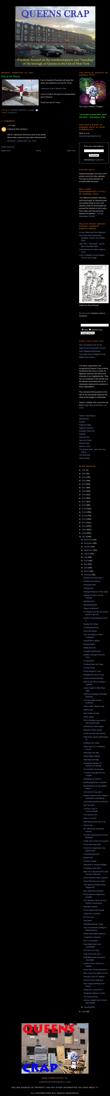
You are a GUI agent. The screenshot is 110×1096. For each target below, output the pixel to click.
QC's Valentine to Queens (93, 891)
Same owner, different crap (93, 706)
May (86, 564)
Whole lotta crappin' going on (94, 934)
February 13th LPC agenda (93, 977)
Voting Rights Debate (91, 756)
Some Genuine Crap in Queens (95, 878)
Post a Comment (7, 147)
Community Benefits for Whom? (95, 802)
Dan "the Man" (89, 805)
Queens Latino (85, 446)
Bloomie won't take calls (92, 578)
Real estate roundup (91, 713)
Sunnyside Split (89, 585)
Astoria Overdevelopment (93, 678)
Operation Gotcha (90, 907)
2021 (84, 488)
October (87, 547)
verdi (9, 125)
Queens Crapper (18, 110)
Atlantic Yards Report (87, 416)
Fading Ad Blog (85, 425)
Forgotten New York (86, 431)
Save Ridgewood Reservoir (89, 351)
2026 (84, 470)
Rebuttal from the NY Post (93, 675)
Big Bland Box (88, 601)
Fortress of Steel (89, 861)
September (88, 550)
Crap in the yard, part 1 (92, 954)
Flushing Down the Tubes (93, 664)
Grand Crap (88, 825)
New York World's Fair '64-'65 (90, 345)
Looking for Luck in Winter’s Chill (53, 88)
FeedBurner (99, 160)
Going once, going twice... (93, 990)
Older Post (71, 151)
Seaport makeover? (91, 608)
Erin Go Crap (88, 917)
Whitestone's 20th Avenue (93, 726)
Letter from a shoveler (91, 914)
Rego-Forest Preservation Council (92, 348)
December (88, 540)
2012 (84, 519)
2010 (84, 526)
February (87, 575)
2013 (84, 516)
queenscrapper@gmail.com (55, 1082)
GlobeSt (82, 434)
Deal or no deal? (89, 818)
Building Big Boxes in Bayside (95, 782)
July (86, 557)
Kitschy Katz (88, 710)
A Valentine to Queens (92, 937)
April (86, 568)
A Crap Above (88, 661)
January (87, 1007)
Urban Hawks (84, 458)
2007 (84, 537)
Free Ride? (87, 921)
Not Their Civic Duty (91, 950)
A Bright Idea (88, 588)
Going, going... (89, 717)
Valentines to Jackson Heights (95, 865)
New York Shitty (85, 440)
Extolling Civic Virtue (91, 743)
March (86, 571)
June (86, 561)
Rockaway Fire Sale (91, 753)
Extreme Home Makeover (93, 980)
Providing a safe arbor (91, 868)
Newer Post (5, 151)
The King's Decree (90, 997)
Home (38, 151)
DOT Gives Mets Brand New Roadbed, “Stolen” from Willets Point (92, 238)
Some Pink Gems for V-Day (94, 881)
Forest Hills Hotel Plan (92, 844)
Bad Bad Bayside (90, 605)
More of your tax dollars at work (95, 973)
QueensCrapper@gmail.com (90, 136)
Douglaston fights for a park (94, 993)
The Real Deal (84, 455)
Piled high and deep (91, 760)
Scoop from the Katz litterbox (94, 733)
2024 (84, 477)
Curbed (82, 422)
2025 (84, 474)
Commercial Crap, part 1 (92, 792)
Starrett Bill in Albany (91, 641)
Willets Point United (86, 357)
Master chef (88, 858)
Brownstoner (84, 419)
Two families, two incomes (93, 769)
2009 (84, 530)
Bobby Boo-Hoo (89, 648)
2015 (84, 509)
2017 (84, 502)
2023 (84, 481)
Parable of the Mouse (91, 581)
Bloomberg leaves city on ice (94, 822)
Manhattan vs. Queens (92, 779)
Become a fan (84, 313)
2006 (84, 1012)
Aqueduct (12, 112)
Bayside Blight (88, 644)
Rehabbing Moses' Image (93, 924)
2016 (84, 505)
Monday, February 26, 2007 (22, 141)
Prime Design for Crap (92, 671)
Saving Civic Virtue (90, 624)
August (87, 554)
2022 (84, 484)
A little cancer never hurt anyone (95, 841)
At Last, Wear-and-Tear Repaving (92, 232)
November (88, 543)
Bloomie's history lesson (92, 730)
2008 (84, 533)
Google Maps (88, 405)
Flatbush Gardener (86, 428)
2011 (84, 523)
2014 (84, 512)
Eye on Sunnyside (90, 941)
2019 (84, 495)
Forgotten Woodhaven (92, 651)
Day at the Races (90, 631)
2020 (84, 491)
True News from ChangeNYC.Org (92, 354)
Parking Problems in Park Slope (95, 592)
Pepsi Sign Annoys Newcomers (95, 970)
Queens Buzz (84, 443)
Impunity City (84, 437)
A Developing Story (90, 628)
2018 (84, 498)
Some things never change (93, 910)
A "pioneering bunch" (91, 854)
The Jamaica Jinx (90, 815)
